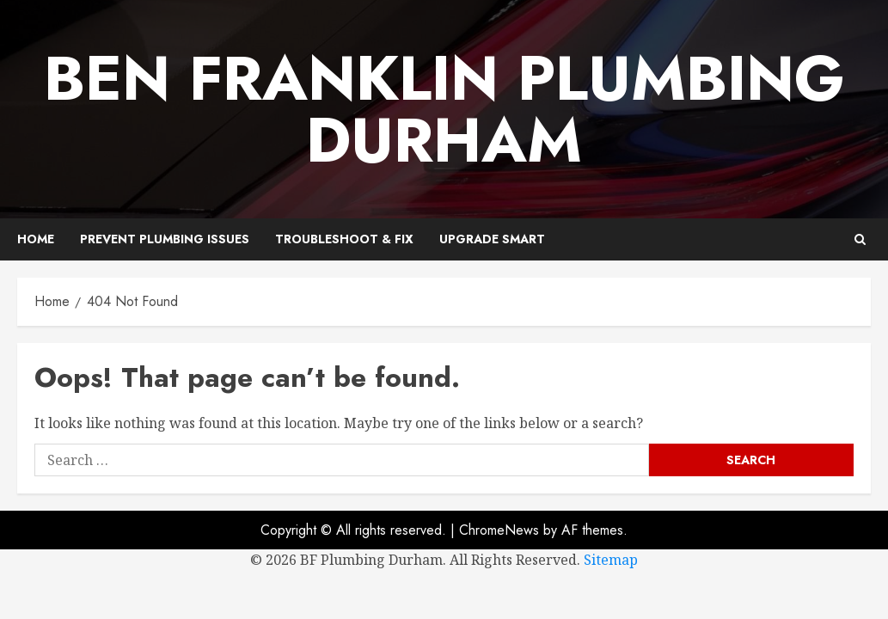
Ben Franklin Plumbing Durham (444, 109)
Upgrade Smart (492, 239)
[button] (860, 239)
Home (35, 239)
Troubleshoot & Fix (344, 239)
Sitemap (611, 559)
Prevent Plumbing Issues (164, 239)
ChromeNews (499, 530)
